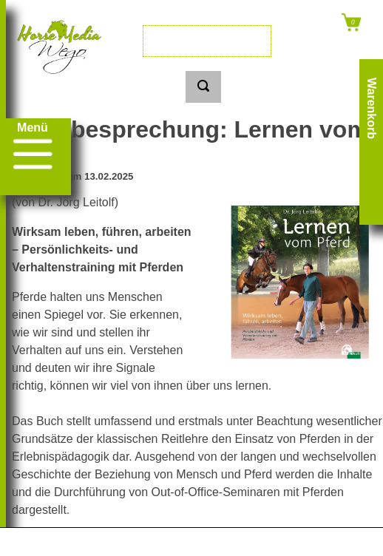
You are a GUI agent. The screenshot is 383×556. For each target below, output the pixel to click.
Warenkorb (371, 108)
